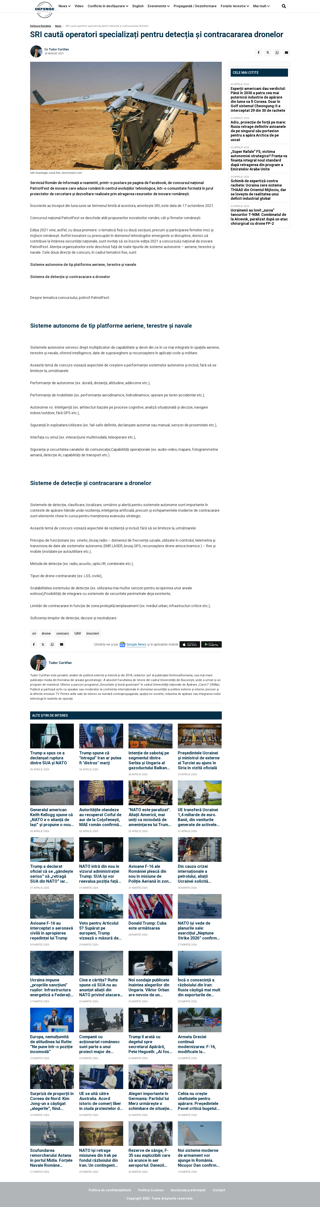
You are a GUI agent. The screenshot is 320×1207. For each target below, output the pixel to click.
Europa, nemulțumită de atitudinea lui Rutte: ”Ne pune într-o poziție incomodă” (51, 1044)
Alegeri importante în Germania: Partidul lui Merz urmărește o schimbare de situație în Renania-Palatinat (149, 1101)
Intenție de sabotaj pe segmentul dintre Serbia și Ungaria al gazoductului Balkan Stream (149, 760)
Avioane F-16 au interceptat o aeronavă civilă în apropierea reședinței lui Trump (51, 931)
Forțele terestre (233, 6)
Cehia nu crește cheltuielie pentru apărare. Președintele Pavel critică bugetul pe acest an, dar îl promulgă (198, 1101)
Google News (136, 644)
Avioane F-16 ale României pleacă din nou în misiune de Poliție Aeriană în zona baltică (150, 874)
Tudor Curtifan (59, 49)
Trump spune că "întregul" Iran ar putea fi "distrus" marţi (100, 757)
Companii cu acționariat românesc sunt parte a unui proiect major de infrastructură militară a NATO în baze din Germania (100, 1044)
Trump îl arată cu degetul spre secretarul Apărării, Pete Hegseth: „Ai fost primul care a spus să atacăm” (150, 1044)
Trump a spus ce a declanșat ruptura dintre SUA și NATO (48, 757)
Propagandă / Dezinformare (195, 6)
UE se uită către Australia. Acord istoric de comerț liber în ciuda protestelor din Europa (101, 1101)
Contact (219, 1190)
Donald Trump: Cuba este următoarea (147, 926)
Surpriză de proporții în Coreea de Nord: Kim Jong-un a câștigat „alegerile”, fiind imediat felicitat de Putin (52, 1101)
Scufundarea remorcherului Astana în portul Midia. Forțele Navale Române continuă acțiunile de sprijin (51, 1158)
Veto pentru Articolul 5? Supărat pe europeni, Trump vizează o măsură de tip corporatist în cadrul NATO (98, 931)
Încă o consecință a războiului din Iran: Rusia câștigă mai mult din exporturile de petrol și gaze (199, 987)
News (63, 6)
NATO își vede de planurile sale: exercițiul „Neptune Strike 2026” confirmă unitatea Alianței (198, 931)
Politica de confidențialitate (110, 1190)
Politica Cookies (151, 1190)
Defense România (40, 26)
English (138, 6)
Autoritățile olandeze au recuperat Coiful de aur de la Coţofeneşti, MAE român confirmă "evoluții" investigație (100, 817)
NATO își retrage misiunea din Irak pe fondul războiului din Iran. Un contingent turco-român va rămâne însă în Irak (98, 1158)
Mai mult (261, 6)
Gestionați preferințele (188, 1190)
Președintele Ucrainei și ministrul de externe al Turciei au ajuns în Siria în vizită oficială (199, 760)
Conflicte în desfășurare (106, 6)
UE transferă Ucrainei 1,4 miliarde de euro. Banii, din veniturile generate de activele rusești (198, 817)
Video (79, 6)
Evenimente (157, 6)
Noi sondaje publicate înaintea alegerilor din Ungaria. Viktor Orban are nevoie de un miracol (149, 987)
